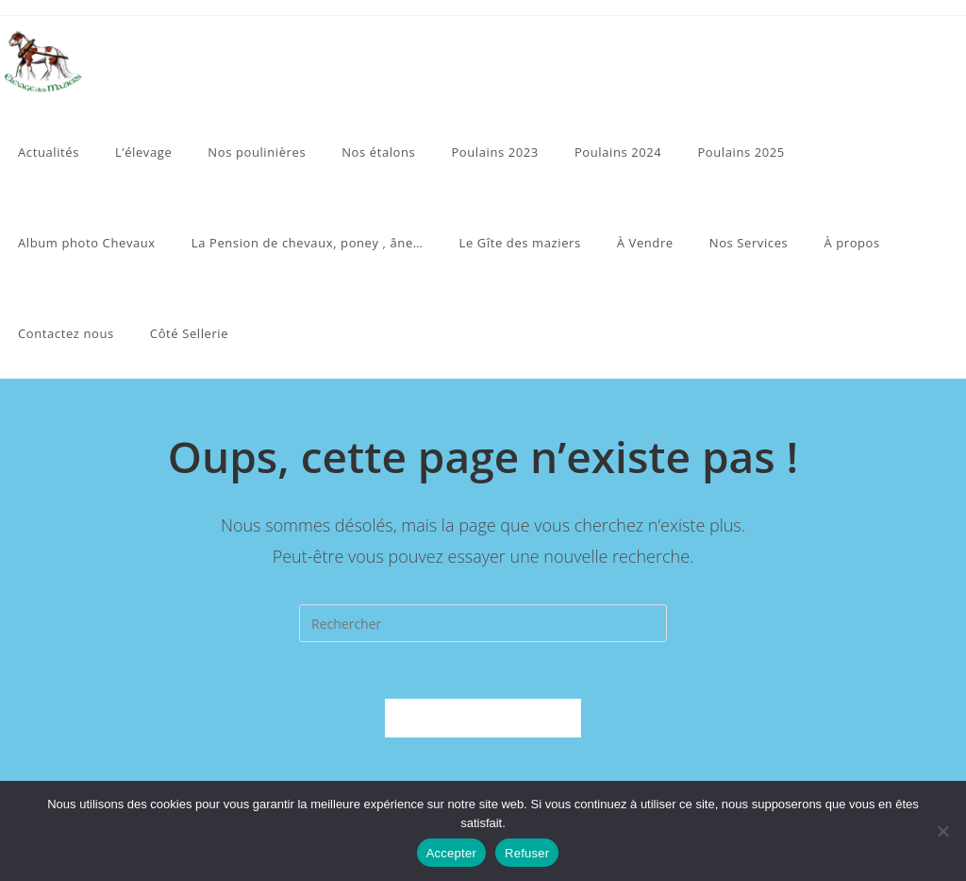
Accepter (451, 853)
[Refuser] (942, 831)
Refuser (527, 853)
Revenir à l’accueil (483, 717)
